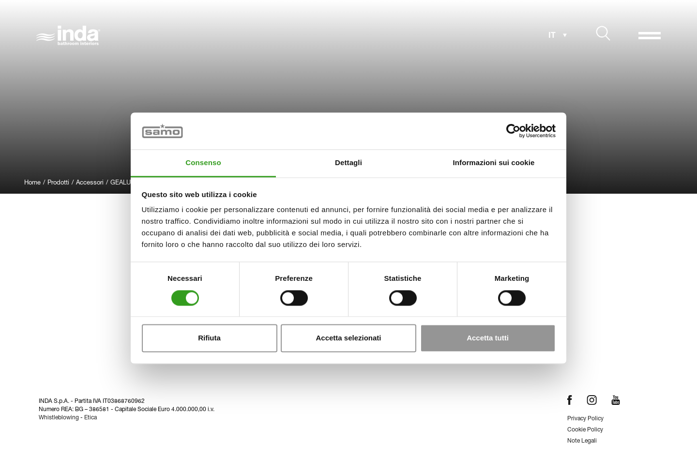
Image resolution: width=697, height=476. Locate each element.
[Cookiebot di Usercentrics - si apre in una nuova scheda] (513, 130)
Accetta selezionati (348, 338)
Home (32, 183)
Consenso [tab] (203, 163)
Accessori (90, 183)
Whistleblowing (59, 418)
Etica (90, 418)
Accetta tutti (488, 338)
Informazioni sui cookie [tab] (494, 163)
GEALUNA (124, 183)
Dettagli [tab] (348, 163)
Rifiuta (209, 338)
